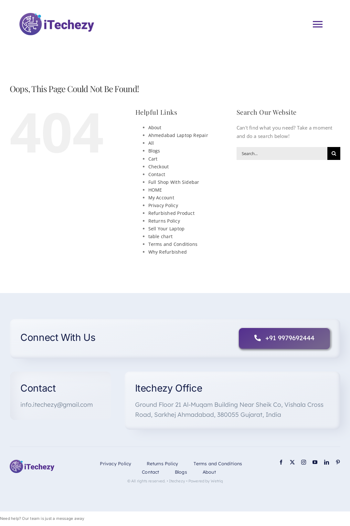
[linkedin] (326, 462)
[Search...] (282, 153)
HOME (155, 190)
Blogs (154, 151)
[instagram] (303, 462)
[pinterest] (337, 462)
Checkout (158, 166)
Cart (153, 159)
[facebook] (281, 462)
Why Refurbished (167, 252)
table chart (160, 236)
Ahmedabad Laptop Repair (178, 135)
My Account (161, 198)
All (151, 143)
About (155, 127)
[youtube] (315, 462)
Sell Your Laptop (166, 229)
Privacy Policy (163, 205)
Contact (156, 174)
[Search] (333, 153)
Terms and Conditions (173, 244)
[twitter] (292, 462)
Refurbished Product (171, 213)
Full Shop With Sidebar (173, 182)
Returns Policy (164, 221)
